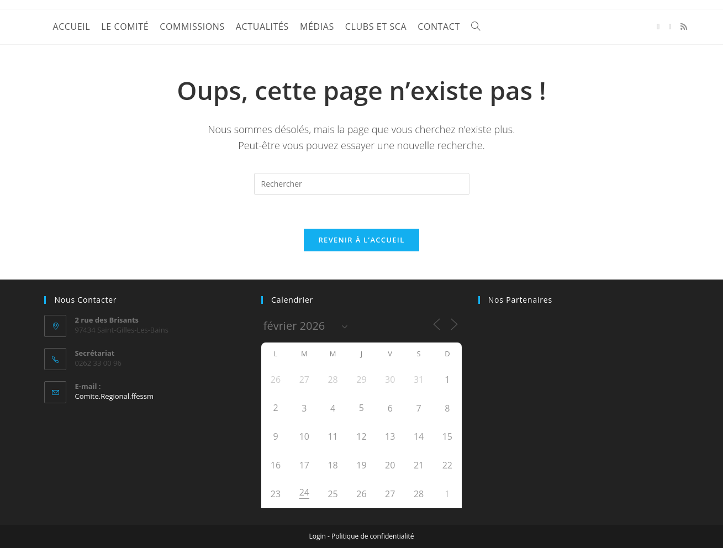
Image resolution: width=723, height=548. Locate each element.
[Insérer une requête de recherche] (361, 184)
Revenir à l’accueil (361, 240)
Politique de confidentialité (372, 536)
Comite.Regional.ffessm (114, 396)
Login (317, 536)
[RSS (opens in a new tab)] (684, 26)
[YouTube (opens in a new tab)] (669, 27)
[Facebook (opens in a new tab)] (658, 27)
